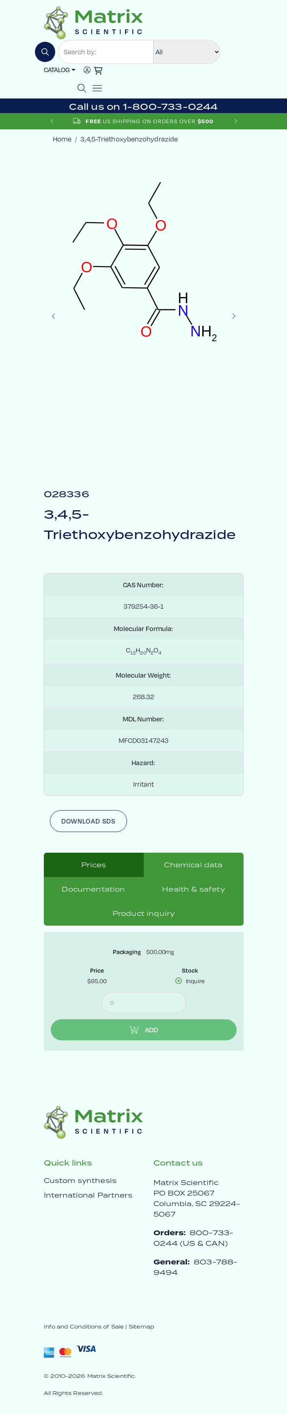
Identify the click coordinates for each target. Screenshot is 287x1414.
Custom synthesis (80, 1180)
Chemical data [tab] (193, 864)
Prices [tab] (93, 864)
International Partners (88, 1195)
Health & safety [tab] (193, 889)
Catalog (57, 70)
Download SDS (88, 821)
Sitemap (141, 1326)
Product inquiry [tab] (143, 913)
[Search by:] (105, 52)
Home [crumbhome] (62, 139)
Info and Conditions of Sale (84, 1326)
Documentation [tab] (93, 889)
